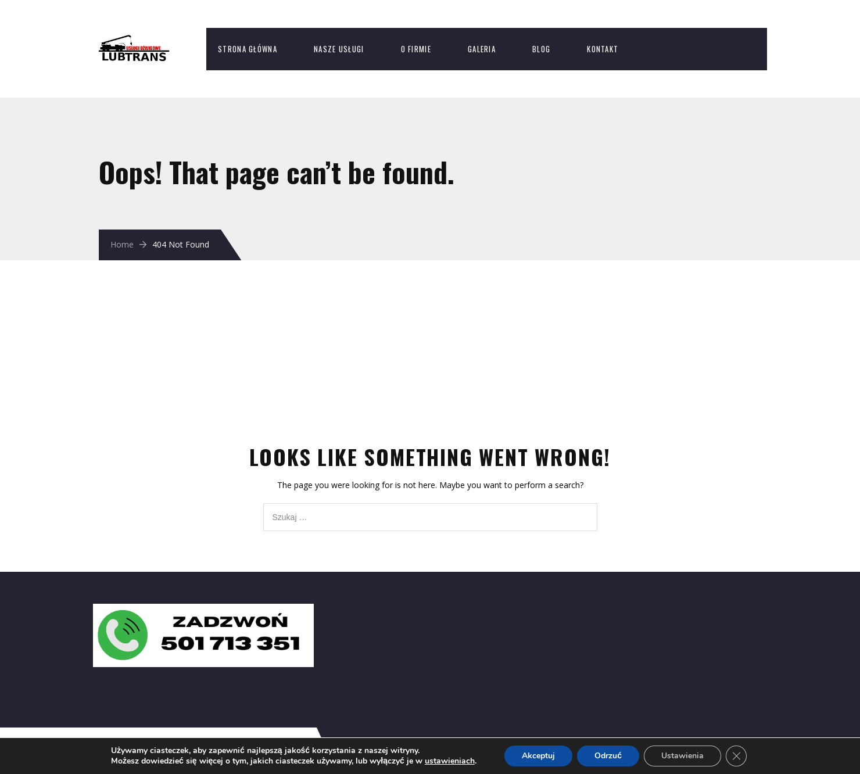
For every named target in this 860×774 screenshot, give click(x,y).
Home (122, 244)
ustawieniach (450, 761)
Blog (541, 49)
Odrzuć (608, 755)
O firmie (416, 49)
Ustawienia (682, 755)
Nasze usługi (339, 49)
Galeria (482, 49)
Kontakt (602, 49)
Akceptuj (538, 755)
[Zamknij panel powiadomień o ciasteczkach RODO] (736, 756)
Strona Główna (247, 49)
